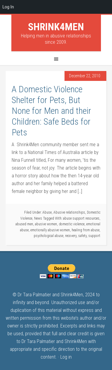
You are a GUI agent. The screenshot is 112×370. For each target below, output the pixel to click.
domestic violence (72, 224)
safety (82, 236)
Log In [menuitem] (8, 6)
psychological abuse (48, 236)
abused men (24, 224)
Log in (66, 357)
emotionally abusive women (50, 230)
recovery (70, 236)
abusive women (46, 224)
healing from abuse (85, 230)
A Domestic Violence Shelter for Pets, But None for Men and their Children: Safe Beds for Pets (51, 111)
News (38, 218)
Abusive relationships (69, 212)
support (94, 236)
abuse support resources (81, 218)
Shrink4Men (56, 27)
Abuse (47, 212)
